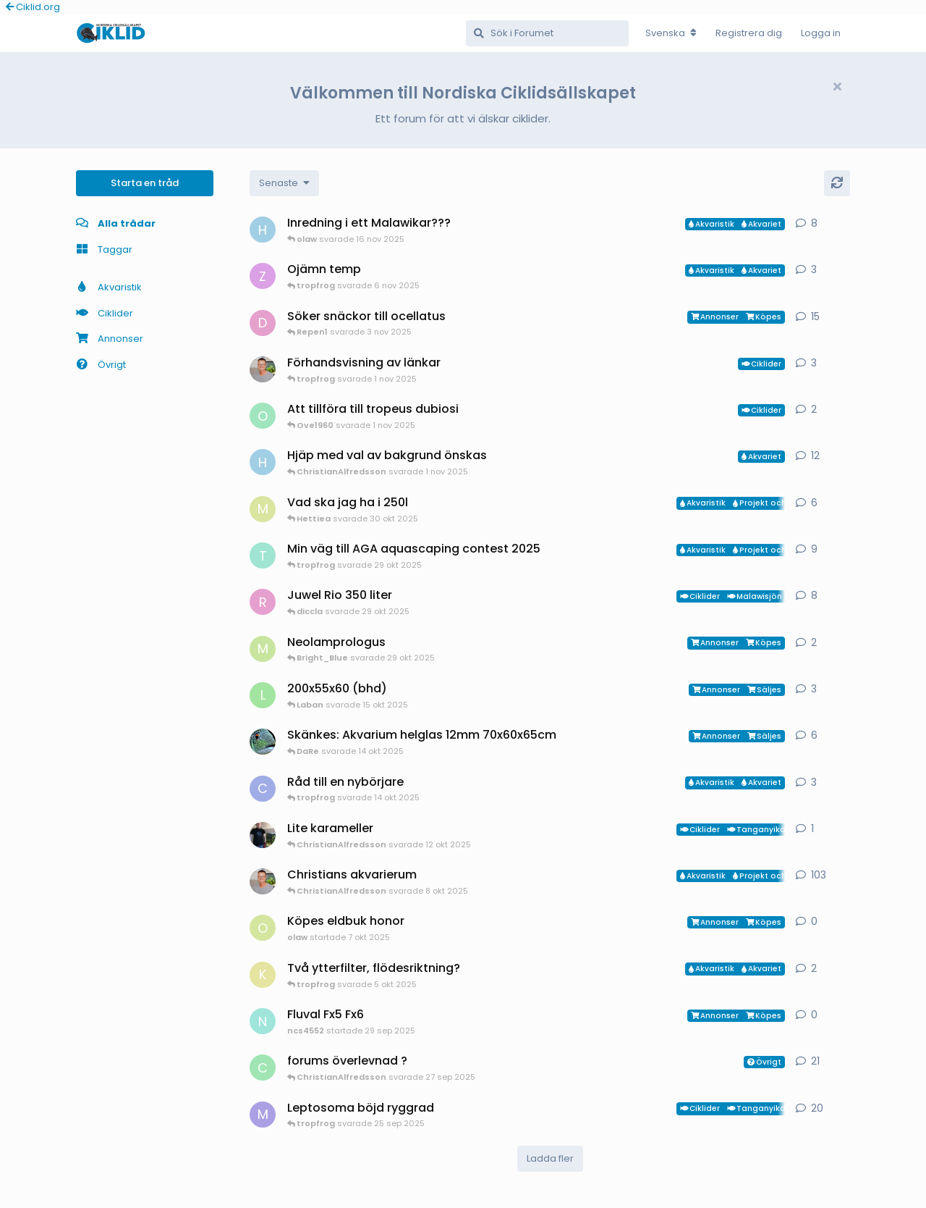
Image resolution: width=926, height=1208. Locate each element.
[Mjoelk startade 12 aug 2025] (263, 1115)
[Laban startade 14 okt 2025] (263, 695)
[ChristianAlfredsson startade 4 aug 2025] (263, 881)
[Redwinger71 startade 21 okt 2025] (263, 602)
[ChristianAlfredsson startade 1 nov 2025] (263, 369)
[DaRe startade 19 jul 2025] (263, 742)
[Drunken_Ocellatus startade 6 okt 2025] (263, 323)
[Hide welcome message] (837, 87)
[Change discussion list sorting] (284, 183)
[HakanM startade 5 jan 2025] (263, 462)
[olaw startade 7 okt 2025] (263, 928)
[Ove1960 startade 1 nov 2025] (263, 416)
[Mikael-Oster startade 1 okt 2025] (263, 649)
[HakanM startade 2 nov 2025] (263, 230)
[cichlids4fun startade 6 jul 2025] (263, 1067)
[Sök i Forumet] (547, 33)
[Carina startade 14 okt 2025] (263, 789)
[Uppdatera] (837, 183)
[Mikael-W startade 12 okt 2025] (263, 835)
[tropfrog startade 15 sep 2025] (263, 555)
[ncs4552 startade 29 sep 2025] (263, 1021)
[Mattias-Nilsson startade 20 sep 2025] (263, 509)
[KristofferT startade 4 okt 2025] (263, 975)
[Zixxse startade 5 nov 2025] (263, 276)
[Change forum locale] (671, 33)
